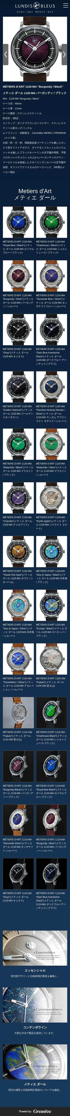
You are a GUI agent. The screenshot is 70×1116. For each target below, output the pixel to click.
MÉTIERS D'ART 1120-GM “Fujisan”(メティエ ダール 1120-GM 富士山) (51, 665)
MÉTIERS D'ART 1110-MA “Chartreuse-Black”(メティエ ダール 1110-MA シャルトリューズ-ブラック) (51, 720)
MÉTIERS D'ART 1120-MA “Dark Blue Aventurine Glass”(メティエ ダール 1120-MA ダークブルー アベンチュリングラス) (51, 339)
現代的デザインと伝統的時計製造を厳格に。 (35, 954)
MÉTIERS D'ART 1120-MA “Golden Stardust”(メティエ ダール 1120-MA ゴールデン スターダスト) (18, 395)
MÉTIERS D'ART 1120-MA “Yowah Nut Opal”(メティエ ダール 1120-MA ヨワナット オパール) (18, 559)
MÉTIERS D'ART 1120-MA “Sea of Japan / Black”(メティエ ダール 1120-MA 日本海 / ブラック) (51, 559)
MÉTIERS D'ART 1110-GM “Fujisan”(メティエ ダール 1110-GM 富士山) (18, 719)
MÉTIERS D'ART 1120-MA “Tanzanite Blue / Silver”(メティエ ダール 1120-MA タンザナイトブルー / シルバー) (51, 284)
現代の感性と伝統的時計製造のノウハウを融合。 (35, 1067)
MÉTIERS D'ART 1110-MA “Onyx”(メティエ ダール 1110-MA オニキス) (18, 880)
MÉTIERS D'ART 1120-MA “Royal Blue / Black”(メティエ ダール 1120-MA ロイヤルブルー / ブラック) (18, 230)
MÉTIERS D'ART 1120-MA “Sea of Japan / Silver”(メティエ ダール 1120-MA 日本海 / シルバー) (18, 613)
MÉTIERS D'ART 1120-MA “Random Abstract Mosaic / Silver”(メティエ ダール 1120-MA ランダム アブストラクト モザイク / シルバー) (51, 396)
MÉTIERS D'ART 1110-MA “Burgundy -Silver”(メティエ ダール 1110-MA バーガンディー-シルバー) (51, 828)
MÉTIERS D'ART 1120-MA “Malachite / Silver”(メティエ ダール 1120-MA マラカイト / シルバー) (51, 452)
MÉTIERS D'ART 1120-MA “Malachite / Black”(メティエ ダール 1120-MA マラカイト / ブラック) (18, 452)
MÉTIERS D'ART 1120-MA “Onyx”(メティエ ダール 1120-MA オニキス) (18, 336)
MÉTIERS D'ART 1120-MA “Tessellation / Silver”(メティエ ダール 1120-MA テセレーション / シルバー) (18, 667)
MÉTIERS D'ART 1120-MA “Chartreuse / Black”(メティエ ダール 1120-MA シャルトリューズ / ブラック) (51, 230)
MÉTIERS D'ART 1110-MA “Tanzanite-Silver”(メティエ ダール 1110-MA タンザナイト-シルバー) (18, 828)
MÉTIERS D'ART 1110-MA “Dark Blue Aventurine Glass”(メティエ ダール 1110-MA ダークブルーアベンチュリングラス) (51, 883)
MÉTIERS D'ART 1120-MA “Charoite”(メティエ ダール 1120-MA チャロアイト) (18, 504)
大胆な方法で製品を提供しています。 (35, 1010)
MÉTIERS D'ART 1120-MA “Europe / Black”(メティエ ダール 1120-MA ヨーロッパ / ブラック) (51, 613)
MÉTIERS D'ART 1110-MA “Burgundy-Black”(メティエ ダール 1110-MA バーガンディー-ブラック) (18, 774)
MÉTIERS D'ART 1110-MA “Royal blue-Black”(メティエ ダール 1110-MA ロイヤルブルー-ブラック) (51, 774)
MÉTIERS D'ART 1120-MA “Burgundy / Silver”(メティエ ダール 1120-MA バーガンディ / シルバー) (18, 284)
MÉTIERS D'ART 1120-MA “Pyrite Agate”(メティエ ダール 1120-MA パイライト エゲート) (51, 506)
